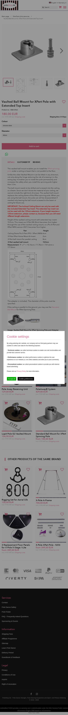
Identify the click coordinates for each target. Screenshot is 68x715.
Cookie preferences (26, 379)
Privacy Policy (21, 371)
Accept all (11, 379)
